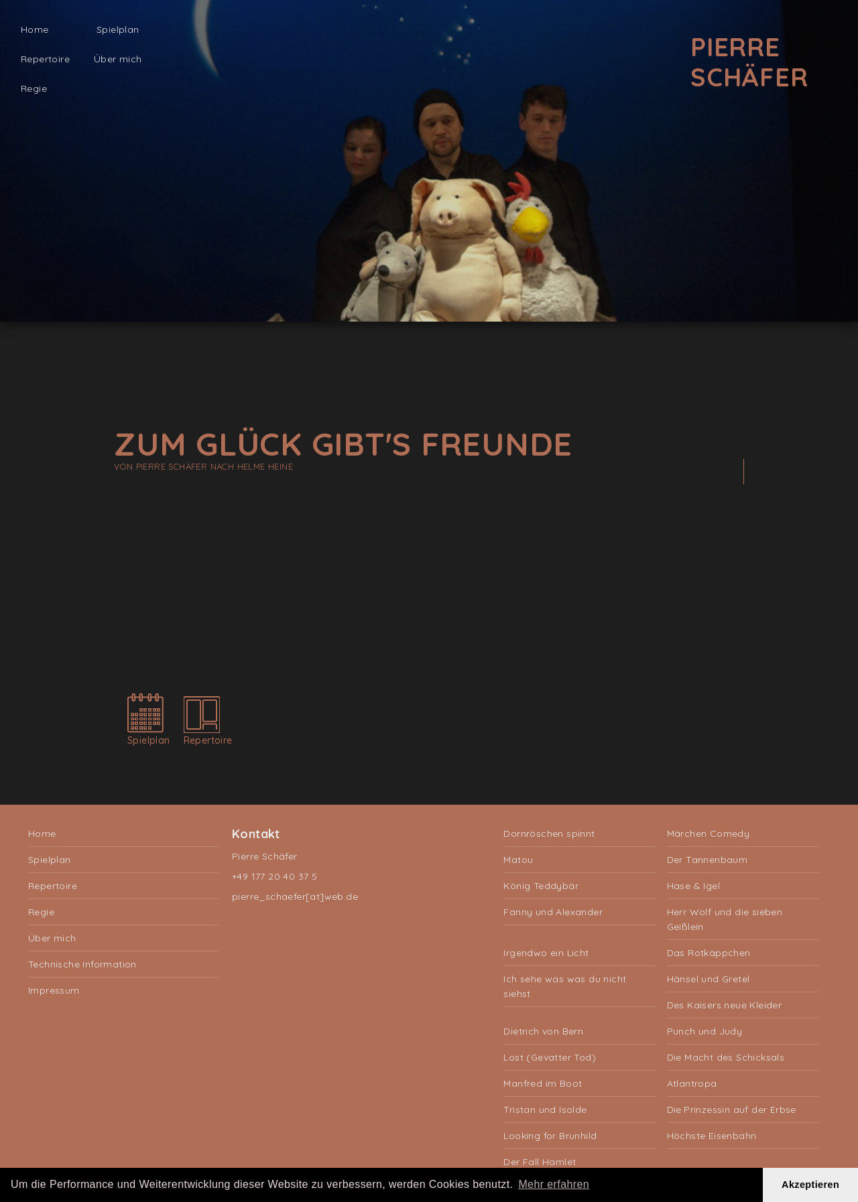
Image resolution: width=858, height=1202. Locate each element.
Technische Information (82, 964)
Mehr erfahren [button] (553, 1184)
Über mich (118, 59)
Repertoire (45, 59)
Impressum (54, 990)
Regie (34, 88)
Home (35, 29)
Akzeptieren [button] (810, 1184)
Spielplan (118, 29)
